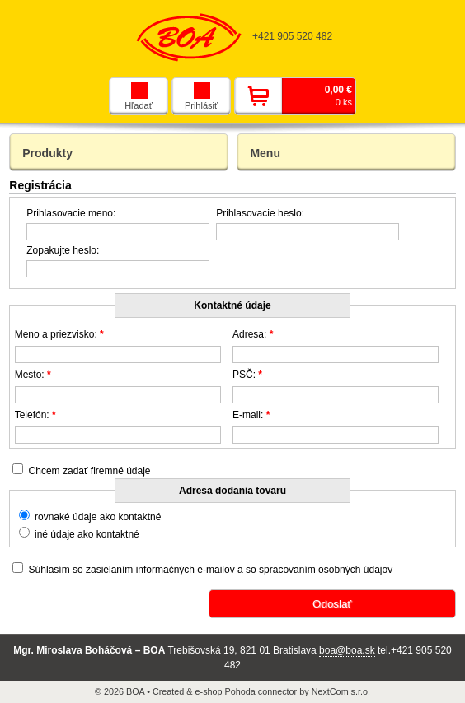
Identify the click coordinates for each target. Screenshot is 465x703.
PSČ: (247, 374)
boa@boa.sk (347, 650)
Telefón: (35, 415)
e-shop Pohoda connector (246, 691)
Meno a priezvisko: (59, 334)
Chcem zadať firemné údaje (90, 471)
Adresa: (253, 334)
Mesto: (33, 374)
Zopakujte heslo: (62, 250)
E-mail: (251, 415)
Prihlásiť (201, 96)
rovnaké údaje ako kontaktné (98, 517)
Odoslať (331, 604)
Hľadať (138, 96)
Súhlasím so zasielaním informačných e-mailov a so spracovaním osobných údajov (211, 569)
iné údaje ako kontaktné (87, 534)
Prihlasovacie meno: (70, 213)
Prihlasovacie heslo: (260, 213)
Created (168, 691)
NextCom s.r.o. (341, 691)
